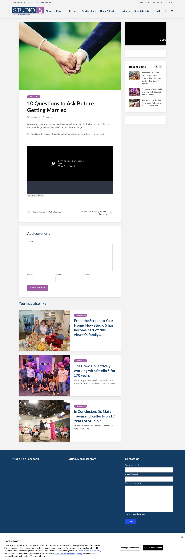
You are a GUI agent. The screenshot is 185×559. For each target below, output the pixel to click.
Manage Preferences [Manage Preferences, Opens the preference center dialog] (130, 547)
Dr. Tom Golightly (35, 195)
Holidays (125, 11)
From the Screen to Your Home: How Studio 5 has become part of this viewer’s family (151, 78)
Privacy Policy (95, 551)
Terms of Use (83, 551)
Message (133, 483)
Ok (182, 537)
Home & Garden (108, 11)
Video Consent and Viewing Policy (68, 553)
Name (30, 274)
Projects (60, 11)
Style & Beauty (141, 11)
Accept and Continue (153, 547)
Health (157, 11)
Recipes (73, 11)
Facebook (33, 3)
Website (87, 274)
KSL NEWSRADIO (155, 3)
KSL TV (143, 3)
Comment (31, 241)
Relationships (89, 11)
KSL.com (168, 3)
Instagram (19, 3)
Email (58, 274)
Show (49, 11)
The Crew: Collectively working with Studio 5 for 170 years (94, 371)
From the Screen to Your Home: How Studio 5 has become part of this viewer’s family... (93, 327)
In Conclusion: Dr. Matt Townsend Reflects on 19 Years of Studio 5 (94, 416)
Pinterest (46, 3)
